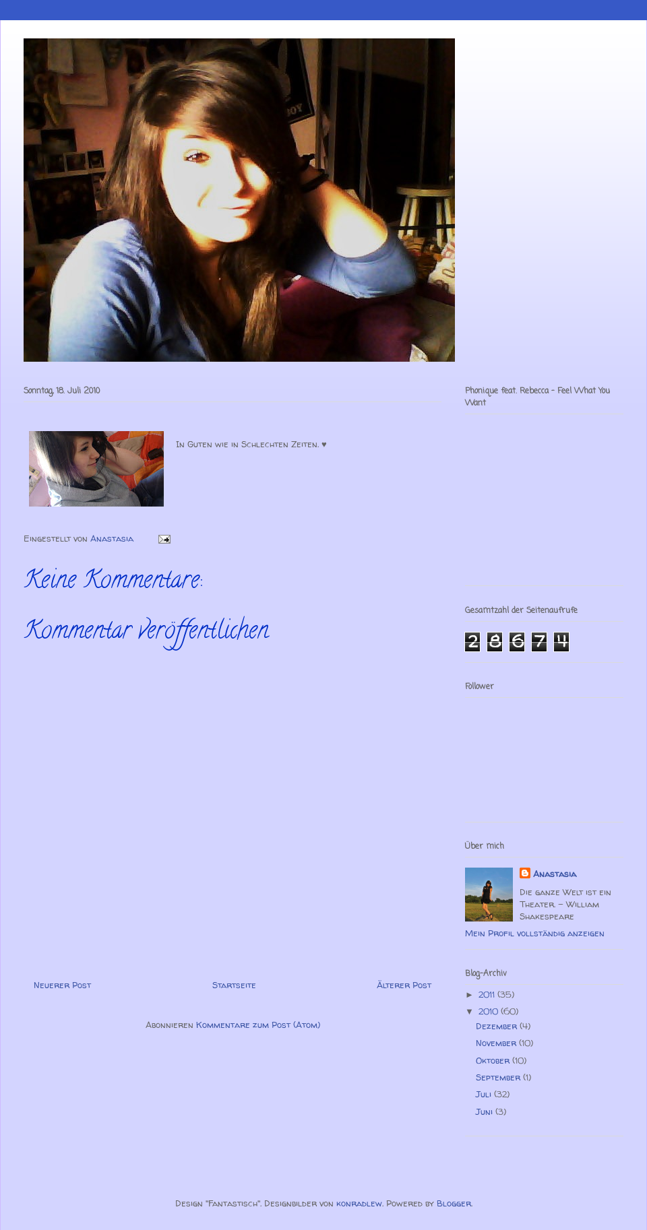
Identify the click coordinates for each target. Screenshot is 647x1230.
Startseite (234, 985)
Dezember (498, 1026)
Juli (485, 1094)
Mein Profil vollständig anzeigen (535, 933)
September (499, 1077)
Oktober (494, 1060)
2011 (488, 994)
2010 (490, 1011)
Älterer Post (404, 985)
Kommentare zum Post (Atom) (258, 1024)
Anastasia (554, 874)
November (497, 1043)
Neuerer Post (62, 985)
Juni (485, 1111)
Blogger (454, 1203)
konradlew (359, 1203)
